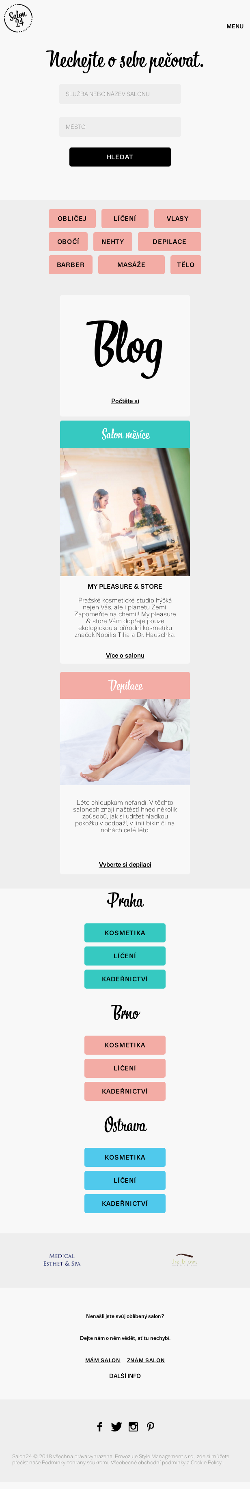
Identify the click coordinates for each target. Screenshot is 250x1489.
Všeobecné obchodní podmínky (149, 1462)
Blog (125, 343)
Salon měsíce (125, 434)
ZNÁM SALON (146, 1360)
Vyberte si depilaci (125, 864)
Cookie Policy (207, 1462)
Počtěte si (125, 400)
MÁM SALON (103, 1360)
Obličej (72, 218)
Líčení (125, 218)
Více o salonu (125, 655)
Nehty (112, 241)
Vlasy (178, 218)
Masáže (131, 264)
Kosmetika (125, 932)
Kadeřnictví (125, 979)
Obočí (68, 241)
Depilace (169, 241)
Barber (71, 264)
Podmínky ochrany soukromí (75, 1462)
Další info (125, 1376)
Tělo (186, 264)
